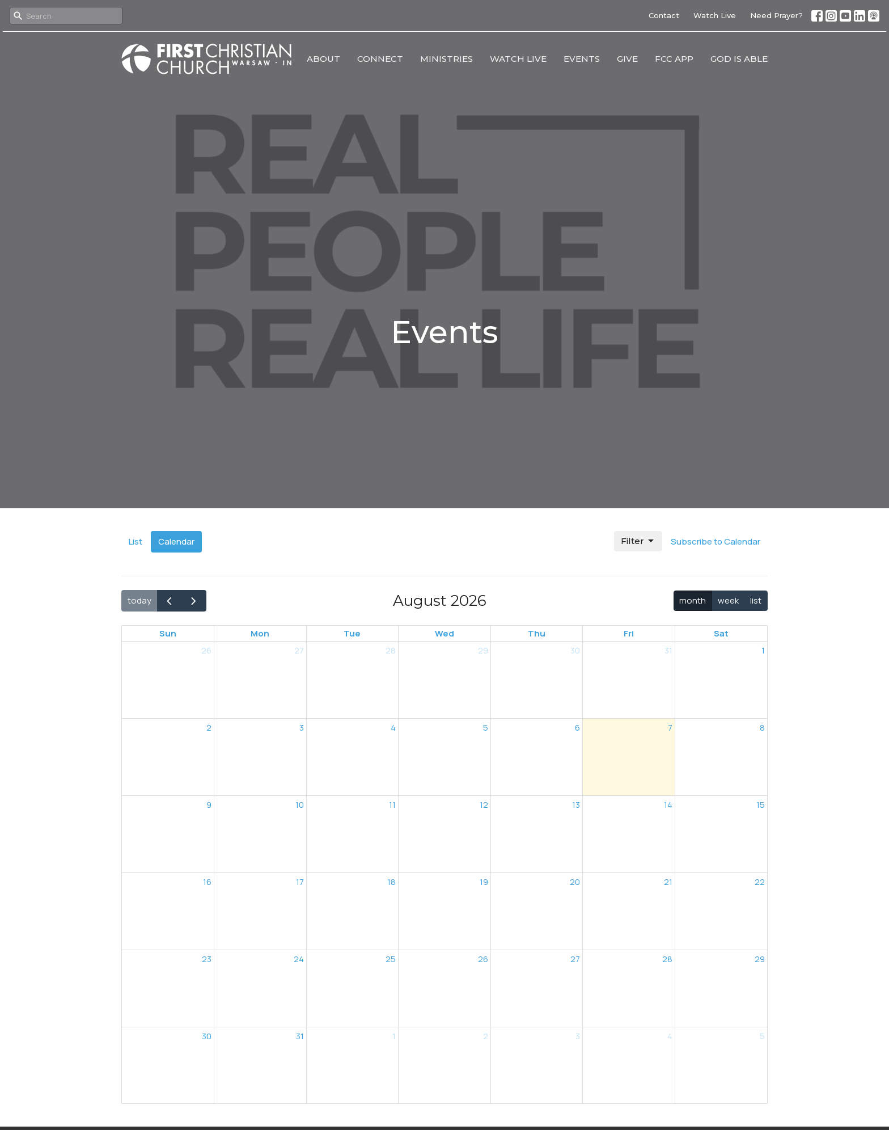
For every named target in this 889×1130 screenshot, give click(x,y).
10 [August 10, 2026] (299, 805)
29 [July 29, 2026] (483, 650)
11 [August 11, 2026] (392, 805)
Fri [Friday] (629, 633)
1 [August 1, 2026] (763, 650)
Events (582, 58)
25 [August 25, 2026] (391, 959)
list (755, 600)
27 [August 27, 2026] (575, 959)
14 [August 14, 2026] (668, 805)
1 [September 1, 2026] (394, 1036)
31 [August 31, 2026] (300, 1036)
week (728, 600)
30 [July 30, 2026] (575, 650)
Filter (638, 541)
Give (627, 58)
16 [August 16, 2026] (207, 882)
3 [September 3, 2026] (577, 1036)
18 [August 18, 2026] (391, 882)
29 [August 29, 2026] (760, 959)
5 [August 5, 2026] (485, 727)
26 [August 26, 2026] (483, 959)
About (323, 58)
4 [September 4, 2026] (669, 1036)
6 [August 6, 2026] (577, 727)
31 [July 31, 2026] (668, 650)
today (139, 600)
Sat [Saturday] (721, 633)
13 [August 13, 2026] (576, 805)
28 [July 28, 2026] (391, 650)
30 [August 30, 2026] (206, 1036)
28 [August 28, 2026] (667, 959)
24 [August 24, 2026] (299, 959)
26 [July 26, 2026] (206, 650)
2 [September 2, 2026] (485, 1036)
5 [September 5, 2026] (762, 1036)
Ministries (446, 58)
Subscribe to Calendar (715, 541)
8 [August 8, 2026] (762, 727)
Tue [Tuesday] (352, 633)
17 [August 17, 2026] (300, 882)
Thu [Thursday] (536, 633)
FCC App (674, 58)
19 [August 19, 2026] (484, 882)
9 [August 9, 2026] (208, 805)
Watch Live (714, 15)
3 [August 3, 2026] (301, 727)
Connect (380, 58)
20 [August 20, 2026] (575, 882)
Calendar (176, 541)
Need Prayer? (776, 15)
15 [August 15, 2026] (760, 805)
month (692, 600)
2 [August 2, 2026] (208, 727)
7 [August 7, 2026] (670, 727)
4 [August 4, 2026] (393, 727)
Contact (664, 15)
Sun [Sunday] (167, 633)
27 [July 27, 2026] (299, 650)
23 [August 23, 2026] (206, 959)
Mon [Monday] (260, 633)
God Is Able (739, 58)
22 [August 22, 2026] (760, 882)
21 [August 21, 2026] (668, 882)
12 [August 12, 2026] (484, 805)
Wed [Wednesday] (444, 633)
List (135, 541)
